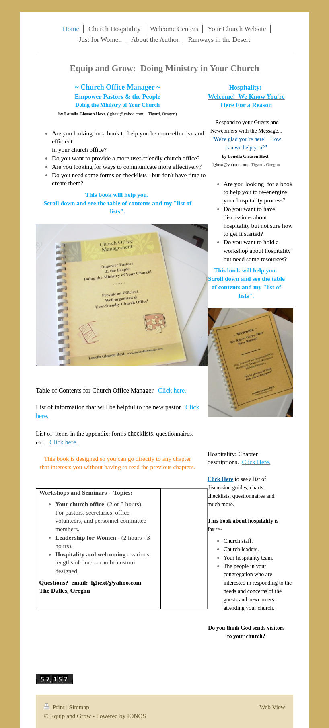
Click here (62, 442)
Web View (272, 706)
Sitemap (79, 706)
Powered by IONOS (121, 715)
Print (55, 706)
